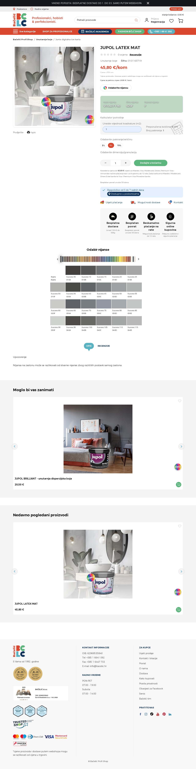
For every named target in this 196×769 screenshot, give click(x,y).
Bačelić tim (145, 698)
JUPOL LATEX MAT (26, 603)
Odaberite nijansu (118, 87)
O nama (143, 668)
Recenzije (135, 54)
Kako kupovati (146, 678)
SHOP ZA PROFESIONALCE (60, 31)
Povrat (142, 663)
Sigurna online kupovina (170, 226)
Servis (142, 693)
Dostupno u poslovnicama (125, 194)
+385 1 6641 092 (96, 657)
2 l (103, 145)
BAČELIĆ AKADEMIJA (101, 31)
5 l (111, 145)
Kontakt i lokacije (148, 658)
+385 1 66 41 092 (169, 31)
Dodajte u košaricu (150, 163)
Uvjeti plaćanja (114, 202)
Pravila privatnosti (148, 683)
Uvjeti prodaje (146, 653)
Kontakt (178, 202)
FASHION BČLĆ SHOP (135, 31)
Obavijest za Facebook (151, 688)
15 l (119, 145)
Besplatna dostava (113, 224)
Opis (89, 346)
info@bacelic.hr (98, 666)
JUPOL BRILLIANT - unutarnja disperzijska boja (43, 478)
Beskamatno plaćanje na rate (151, 226)
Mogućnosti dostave (149, 202)
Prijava (155, 18)
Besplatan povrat (132, 224)
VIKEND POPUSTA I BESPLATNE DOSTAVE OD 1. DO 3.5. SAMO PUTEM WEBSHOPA (97, 3)
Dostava (143, 673)
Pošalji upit (176, 9)
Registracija (158, 21)
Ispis (31, 132)
